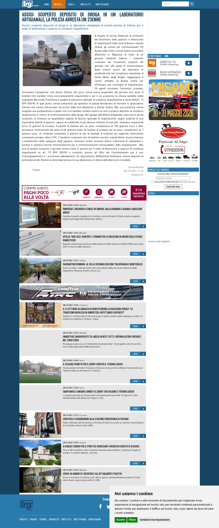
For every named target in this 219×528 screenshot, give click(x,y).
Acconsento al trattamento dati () (174, 182)
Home (47, 4)
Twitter (36, 169)
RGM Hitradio (94, 519)
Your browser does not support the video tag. (173, 31)
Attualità (82, 205)
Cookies (43, 519)
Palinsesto (54, 519)
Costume (83, 305)
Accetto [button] (120, 519)
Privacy (33, 519)
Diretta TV (85, 4)
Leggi (139, 226)
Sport (81, 360)
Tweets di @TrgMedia (159, 241)
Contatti (23, 519)
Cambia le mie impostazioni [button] (155, 519)
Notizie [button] (58, 4)
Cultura (82, 260)
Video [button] (71, 4)
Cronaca (83, 415)
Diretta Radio (102, 4)
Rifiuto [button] (132, 519)
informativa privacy (187, 182)
